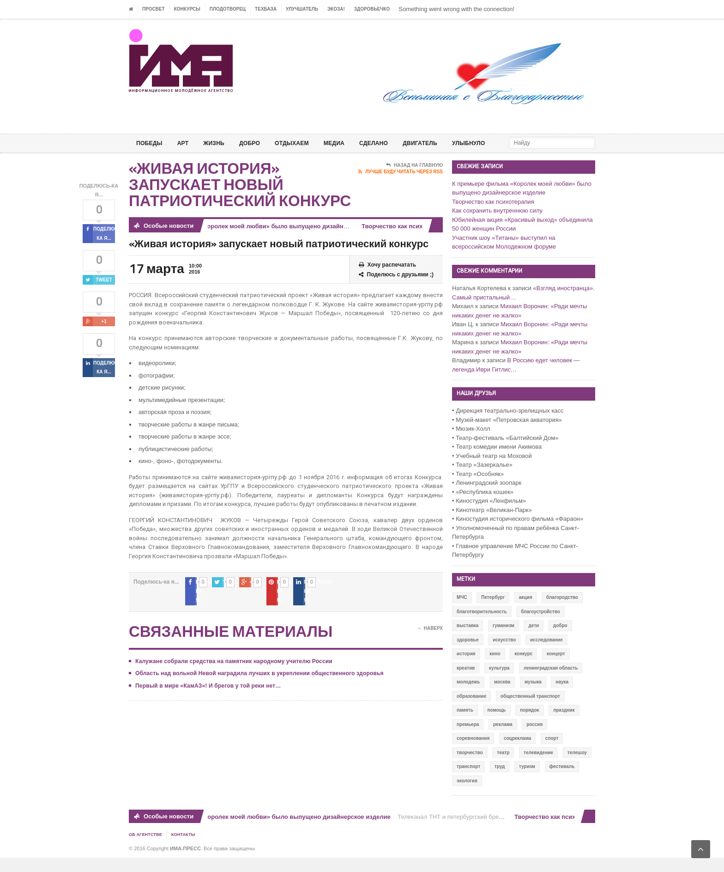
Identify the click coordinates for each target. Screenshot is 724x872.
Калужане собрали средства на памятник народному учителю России (231, 667)
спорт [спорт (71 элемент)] (552, 753)
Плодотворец (228, 9)
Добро (259, 143)
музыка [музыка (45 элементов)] (533, 696)
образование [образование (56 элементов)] (471, 710)
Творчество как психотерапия (409, 241)
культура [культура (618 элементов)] (499, 682)
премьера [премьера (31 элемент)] (468, 739)
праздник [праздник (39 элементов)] (563, 724)
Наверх (430, 634)
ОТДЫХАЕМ (304, 143)
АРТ (187, 143)
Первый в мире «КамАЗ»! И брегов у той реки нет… (206, 691)
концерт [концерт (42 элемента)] (556, 668)
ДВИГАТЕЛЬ (443, 143)
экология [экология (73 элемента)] (467, 795)
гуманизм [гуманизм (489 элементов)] (503, 640)
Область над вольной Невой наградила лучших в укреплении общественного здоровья (256, 679)
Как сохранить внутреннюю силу (497, 225)
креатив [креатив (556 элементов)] (466, 682)
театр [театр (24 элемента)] (503, 767)
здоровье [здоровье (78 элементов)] (468, 654)
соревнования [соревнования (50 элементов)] (473, 753)
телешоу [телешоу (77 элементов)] (577, 767)
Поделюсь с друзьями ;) (396, 289)
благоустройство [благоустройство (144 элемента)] (540, 626)
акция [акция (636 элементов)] (525, 612)
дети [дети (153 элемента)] (533, 640)
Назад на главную (414, 180)
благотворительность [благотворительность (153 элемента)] (482, 626)
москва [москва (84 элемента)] (502, 696)
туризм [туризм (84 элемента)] (527, 781)
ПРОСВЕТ (153, 9)
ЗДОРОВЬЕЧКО (372, 9)
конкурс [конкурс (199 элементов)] (523, 668)
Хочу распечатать (387, 280)
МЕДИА (350, 143)
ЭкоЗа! (336, 9)
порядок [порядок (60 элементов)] (529, 724)
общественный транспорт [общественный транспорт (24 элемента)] (530, 710)
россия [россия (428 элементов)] (534, 739)
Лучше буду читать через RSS (400, 186)
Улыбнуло (496, 143)
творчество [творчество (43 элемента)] (470, 767)
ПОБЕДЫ (151, 143)
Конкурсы (187, 9)
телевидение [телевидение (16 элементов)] (538, 767)
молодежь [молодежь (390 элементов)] (468, 696)
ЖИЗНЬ (220, 143)
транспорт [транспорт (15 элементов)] (468, 781)
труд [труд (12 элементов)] (500, 781)
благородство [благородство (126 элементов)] (562, 612)
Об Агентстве (147, 849)
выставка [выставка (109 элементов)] (467, 640)
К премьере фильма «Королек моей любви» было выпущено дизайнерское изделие (267, 241)
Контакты (187, 849)
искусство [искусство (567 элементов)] (504, 654)
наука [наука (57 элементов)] (561, 696)
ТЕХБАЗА (266, 9)
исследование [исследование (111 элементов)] (546, 654)
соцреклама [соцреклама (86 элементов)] (517, 753)
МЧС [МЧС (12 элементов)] (462, 612)
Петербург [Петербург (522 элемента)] (493, 612)
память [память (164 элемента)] (465, 724)
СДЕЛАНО (393, 143)
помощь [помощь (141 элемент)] (497, 724)
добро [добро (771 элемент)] (560, 640)
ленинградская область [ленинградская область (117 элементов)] (551, 682)
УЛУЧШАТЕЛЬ (302, 9)
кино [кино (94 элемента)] (494, 668)
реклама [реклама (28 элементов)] (503, 739)
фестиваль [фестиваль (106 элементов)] (562, 781)
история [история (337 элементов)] (466, 668)
